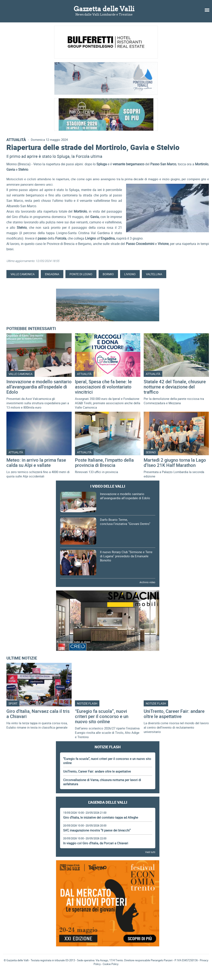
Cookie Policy (110, 964)
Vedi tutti (150, 852)
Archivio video (147, 582)
